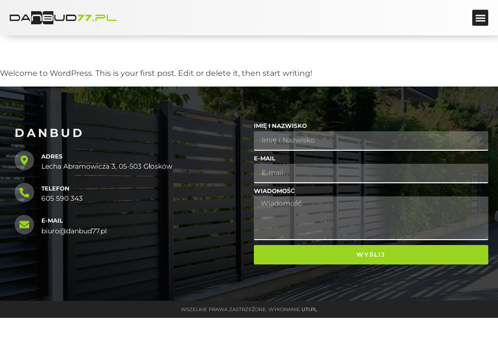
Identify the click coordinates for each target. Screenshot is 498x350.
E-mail (264, 159)
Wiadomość (274, 191)
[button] (480, 18)
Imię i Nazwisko (280, 126)
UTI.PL (309, 309)
